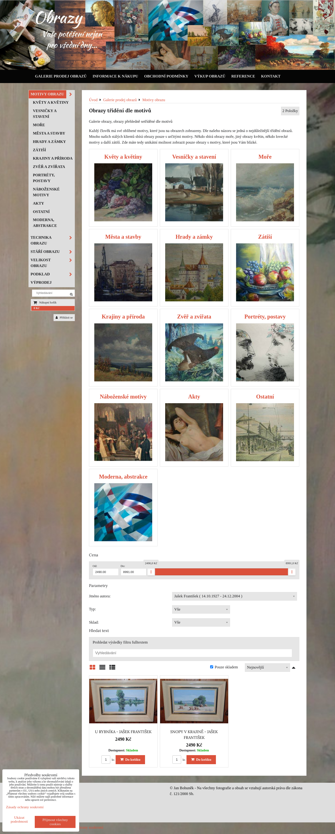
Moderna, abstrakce (45, 223)
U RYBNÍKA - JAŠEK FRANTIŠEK (123, 731)
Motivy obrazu (53, 94)
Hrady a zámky (49, 141)
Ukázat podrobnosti (19, 819)
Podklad (53, 274)
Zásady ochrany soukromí (83, 827)
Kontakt (271, 76)
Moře (39, 125)
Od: (106, 570)
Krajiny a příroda (53, 158)
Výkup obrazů (209, 76)
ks (107, 759)
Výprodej (41, 282)
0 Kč (36, 308)
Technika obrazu (53, 241)
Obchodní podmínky (166, 76)
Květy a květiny (51, 102)
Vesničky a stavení (45, 114)
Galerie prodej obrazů (61, 76)
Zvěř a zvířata (49, 166)
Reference (243, 76)
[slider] (151, 572)
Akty (38, 203)
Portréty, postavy (44, 178)
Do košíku (130, 759)
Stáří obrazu (53, 252)
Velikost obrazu (53, 263)
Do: (134, 570)
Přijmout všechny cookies (55, 822)
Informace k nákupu (115, 76)
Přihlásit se (64, 317)
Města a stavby (49, 133)
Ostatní (41, 211)
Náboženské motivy (46, 192)
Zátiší (39, 150)
